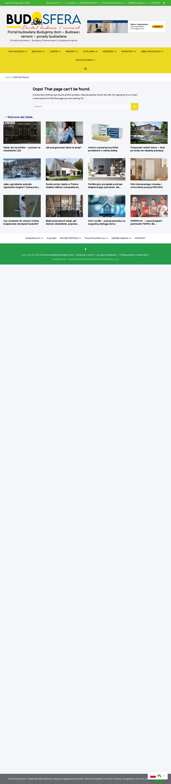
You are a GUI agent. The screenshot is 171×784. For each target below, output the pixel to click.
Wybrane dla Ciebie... (21, 117)
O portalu (71, 3)
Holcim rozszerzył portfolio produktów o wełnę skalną (103, 149)
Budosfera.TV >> (55, 3)
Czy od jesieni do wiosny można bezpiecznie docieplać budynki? (21, 222)
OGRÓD (54, 51)
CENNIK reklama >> (137, 3)
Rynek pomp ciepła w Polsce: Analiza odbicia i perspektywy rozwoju (62, 187)
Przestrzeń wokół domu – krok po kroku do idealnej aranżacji (147, 149)
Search (134, 106)
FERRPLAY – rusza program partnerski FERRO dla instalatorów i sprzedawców (146, 223)
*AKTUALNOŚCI (16, 51)
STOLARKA (89, 51)
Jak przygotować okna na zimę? (63, 147)
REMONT (71, 51)
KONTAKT (155, 3)
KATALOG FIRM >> (85, 60)
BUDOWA (37, 51)
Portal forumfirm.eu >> (113, 3)
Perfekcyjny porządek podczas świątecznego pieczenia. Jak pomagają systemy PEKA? (105, 187)
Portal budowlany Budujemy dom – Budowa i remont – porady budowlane (78, 255)
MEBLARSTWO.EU (151, 51)
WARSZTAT (127, 51)
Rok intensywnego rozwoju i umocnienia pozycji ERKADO (146, 186)
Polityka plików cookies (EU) (134, 255)
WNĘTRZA (108, 51)
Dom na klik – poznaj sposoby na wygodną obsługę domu (106, 222)
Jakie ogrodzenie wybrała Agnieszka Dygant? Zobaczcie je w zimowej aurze (21, 187)
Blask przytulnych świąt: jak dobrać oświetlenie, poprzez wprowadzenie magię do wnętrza (64, 223)
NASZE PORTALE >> (89, 3)
